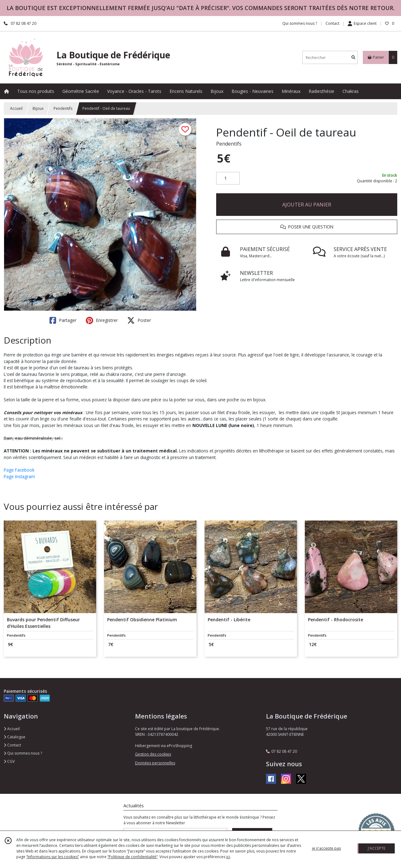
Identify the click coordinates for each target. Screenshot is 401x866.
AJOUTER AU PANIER (306, 204)
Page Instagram (19, 476)
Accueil (16, 108)
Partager (62, 320)
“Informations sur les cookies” (52, 856)
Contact (332, 23)
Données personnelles (155, 763)
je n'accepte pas (326, 848)
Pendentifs (63, 108)
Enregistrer (102, 320)
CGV (9, 761)
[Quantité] (228, 178)
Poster (139, 320)
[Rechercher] (353, 57)
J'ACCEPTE (376, 848)
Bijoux (38, 108)
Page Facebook (19, 470)
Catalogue (14, 737)
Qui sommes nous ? (23, 753)
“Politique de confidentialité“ (132, 856)
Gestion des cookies (153, 754)
